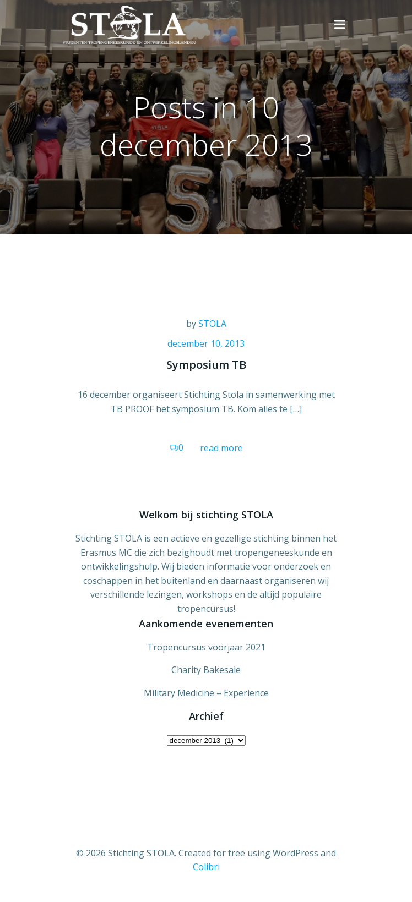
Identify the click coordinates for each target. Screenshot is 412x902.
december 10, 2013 (206, 343)
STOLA (212, 324)
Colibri (206, 867)
